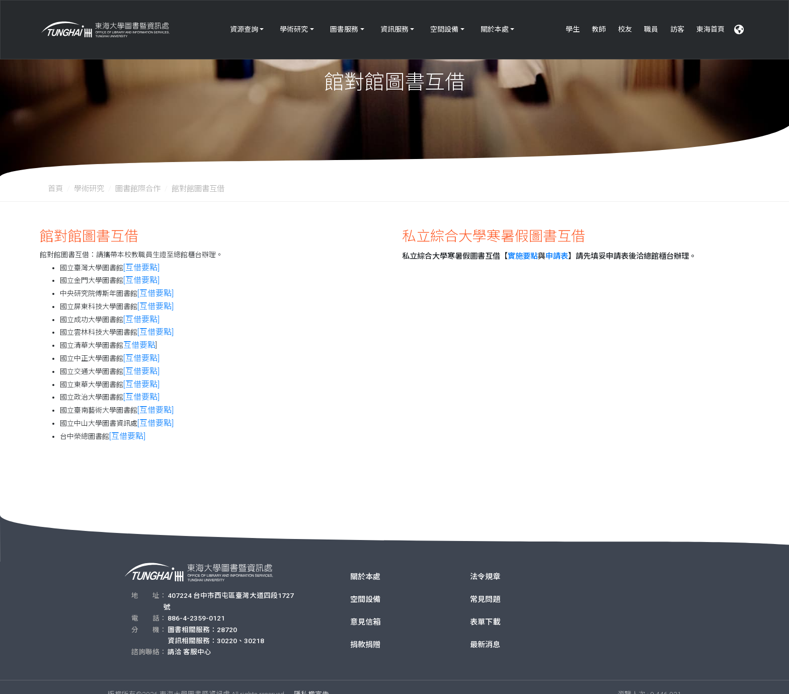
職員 (651, 24)
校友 (625, 24)
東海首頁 (710, 24)
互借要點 (137, 338)
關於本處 (495, 24)
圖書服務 (344, 24)
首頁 (55, 188)
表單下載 (485, 607)
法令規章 (485, 562)
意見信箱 (365, 607)
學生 (573, 24)
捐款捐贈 (365, 630)
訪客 (677, 24)
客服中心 (197, 638)
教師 (599, 24)
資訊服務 (394, 24)
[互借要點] (138, 267)
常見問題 (485, 585)
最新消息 (485, 630)
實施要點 (523, 256)
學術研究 (294, 24)
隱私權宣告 (311, 680)
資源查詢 (244, 24)
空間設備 (444, 24)
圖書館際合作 (138, 188)
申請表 (556, 256)
